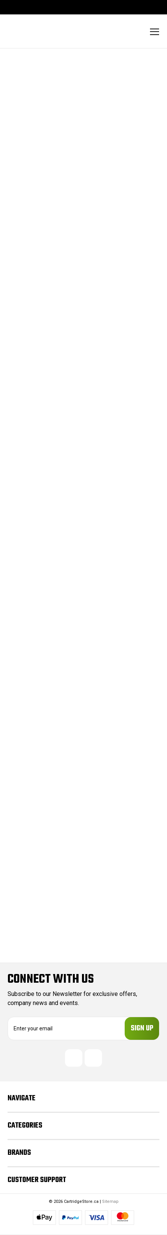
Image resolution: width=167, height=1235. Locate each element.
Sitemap (110, 1201)
